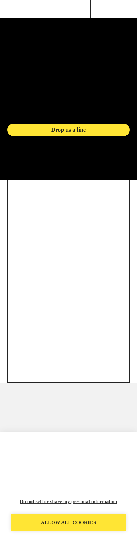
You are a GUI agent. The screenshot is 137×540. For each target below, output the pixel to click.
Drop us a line (68, 130)
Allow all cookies (68, 522)
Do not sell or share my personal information (68, 501)
